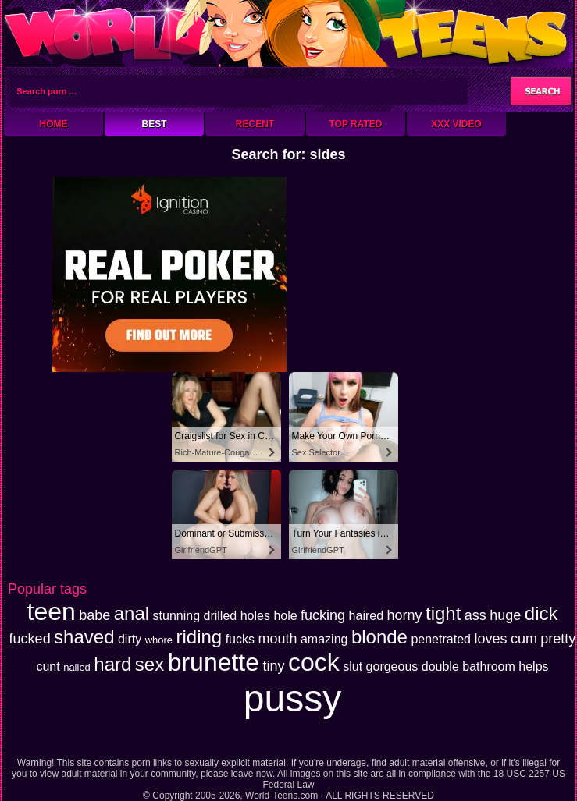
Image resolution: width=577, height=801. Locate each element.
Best (153, 124)
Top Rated (355, 124)
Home (54, 124)
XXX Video (456, 124)
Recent (255, 124)
